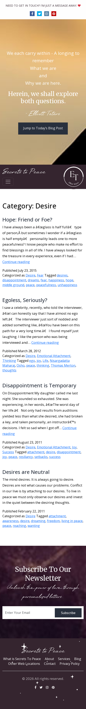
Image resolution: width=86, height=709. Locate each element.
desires (62, 275)
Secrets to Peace (23, 172)
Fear (40, 275)
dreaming (38, 521)
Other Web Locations (24, 663)
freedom (53, 521)
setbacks (41, 457)
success (55, 457)
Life (45, 360)
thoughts (9, 370)
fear (44, 280)
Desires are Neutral (26, 471)
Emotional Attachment (53, 356)
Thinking (9, 360)
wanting (34, 525)
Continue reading (16, 261)
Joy (74, 447)
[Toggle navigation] (8, 182)
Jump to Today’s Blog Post (43, 128)
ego (32, 360)
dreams (33, 280)
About (49, 659)
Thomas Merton (63, 365)
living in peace (72, 521)
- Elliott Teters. (43, 114)
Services (64, 659)
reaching (19, 525)
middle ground (13, 285)
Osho (21, 365)
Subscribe (68, 613)
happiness (56, 280)
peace (30, 285)
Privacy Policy (70, 663)
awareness (10, 521)
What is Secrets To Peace (22, 659)
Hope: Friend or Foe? (27, 219)
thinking (43, 365)
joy (39, 360)
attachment (35, 452)
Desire (30, 275)
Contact (50, 663)
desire (50, 452)
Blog (77, 659)
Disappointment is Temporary (39, 385)
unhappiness (67, 285)
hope (69, 280)
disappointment (14, 280)
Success (8, 452)
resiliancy (26, 457)
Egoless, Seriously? (24, 300)
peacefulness (46, 285)
